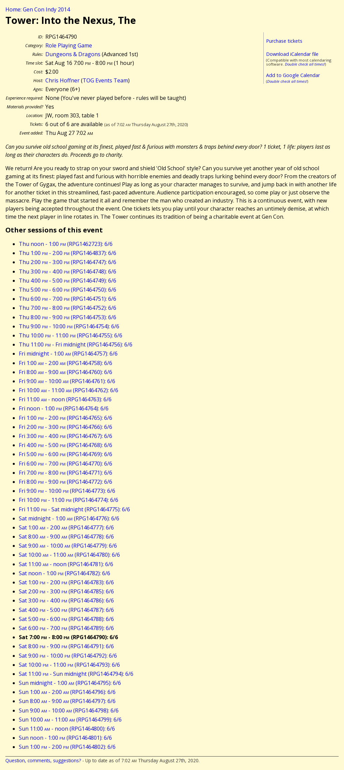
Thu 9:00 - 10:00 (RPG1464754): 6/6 (69, 326)
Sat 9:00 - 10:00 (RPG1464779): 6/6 (68, 545)
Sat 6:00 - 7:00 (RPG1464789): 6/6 (66, 628)
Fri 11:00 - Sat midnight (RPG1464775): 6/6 (74, 509)
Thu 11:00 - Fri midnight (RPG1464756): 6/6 (75, 344)
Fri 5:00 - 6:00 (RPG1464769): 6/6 (65, 454)
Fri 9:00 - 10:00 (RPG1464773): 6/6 (67, 490)
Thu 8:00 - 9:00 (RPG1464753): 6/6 (67, 317)
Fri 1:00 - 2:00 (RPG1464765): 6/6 (65, 417)
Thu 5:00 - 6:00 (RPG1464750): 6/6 (67, 289)
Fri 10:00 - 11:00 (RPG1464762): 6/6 (68, 390)
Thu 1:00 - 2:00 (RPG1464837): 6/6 (67, 253)
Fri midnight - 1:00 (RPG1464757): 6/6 (68, 353)
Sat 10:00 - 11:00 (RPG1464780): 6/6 (69, 554)
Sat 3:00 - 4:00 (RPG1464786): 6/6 (66, 600)
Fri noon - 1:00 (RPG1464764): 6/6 (64, 408)
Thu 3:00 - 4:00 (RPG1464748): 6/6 (67, 271)
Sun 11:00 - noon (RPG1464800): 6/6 (67, 728)
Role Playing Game (68, 45)
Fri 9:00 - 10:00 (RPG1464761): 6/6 (67, 381)
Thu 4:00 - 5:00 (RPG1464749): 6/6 (67, 280)
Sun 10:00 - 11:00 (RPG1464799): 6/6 (70, 719)
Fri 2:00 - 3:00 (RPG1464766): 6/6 (65, 427)
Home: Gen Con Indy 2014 (37, 9)
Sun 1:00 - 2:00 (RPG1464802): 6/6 (67, 746)
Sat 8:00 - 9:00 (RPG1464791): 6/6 (66, 646)
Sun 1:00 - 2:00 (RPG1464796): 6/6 (67, 692)
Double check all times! (305, 64)
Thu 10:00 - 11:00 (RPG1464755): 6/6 (70, 335)
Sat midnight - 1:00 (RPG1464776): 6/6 (69, 518)
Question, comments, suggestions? (43, 760)
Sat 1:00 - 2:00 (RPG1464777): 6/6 (66, 527)
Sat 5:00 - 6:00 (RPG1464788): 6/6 (66, 619)
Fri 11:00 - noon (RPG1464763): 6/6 (65, 399)
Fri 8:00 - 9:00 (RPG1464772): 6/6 (65, 481)
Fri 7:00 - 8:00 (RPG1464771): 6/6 (65, 472)
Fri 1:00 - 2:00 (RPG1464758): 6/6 (65, 363)
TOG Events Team (105, 80)
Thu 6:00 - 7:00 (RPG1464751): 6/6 (67, 298)
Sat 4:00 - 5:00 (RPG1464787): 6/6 (66, 610)
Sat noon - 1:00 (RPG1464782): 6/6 (64, 573)
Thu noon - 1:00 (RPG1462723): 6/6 (66, 244)
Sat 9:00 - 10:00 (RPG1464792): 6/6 (68, 655)
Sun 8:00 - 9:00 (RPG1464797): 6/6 (67, 701)
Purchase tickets (284, 41)
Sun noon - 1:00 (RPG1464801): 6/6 (65, 737)
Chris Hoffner (62, 80)
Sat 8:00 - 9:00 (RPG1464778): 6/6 (66, 536)
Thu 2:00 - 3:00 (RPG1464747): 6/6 (67, 262)
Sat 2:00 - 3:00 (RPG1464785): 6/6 (66, 591)
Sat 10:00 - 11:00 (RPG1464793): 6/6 (69, 664)
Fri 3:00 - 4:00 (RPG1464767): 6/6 (65, 436)
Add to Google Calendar (293, 75)
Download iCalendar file (292, 54)
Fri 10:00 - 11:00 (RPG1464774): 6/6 (68, 500)
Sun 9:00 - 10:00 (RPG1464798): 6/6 (69, 710)
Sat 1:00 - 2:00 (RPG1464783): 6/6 (66, 582)
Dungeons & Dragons (72, 54)
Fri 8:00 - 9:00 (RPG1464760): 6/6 (65, 372)
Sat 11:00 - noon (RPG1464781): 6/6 (66, 564)
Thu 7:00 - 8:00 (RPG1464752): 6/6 (67, 307)
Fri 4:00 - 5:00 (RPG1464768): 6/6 (65, 445)
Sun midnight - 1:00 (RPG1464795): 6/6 (70, 683)
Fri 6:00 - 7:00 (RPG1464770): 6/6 (65, 463)
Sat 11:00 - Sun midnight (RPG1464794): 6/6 (76, 673)
